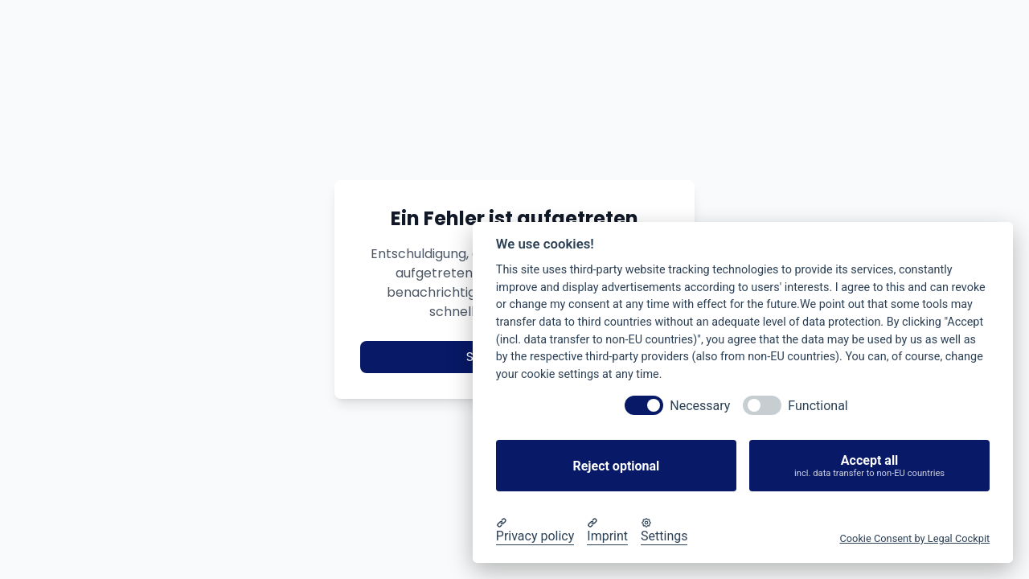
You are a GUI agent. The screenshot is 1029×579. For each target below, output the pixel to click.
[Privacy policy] (535, 530)
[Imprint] (607, 530)
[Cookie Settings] (664, 530)
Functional (817, 405)
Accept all (869, 466)
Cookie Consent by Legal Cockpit (914, 538)
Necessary (700, 405)
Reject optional (615, 466)
